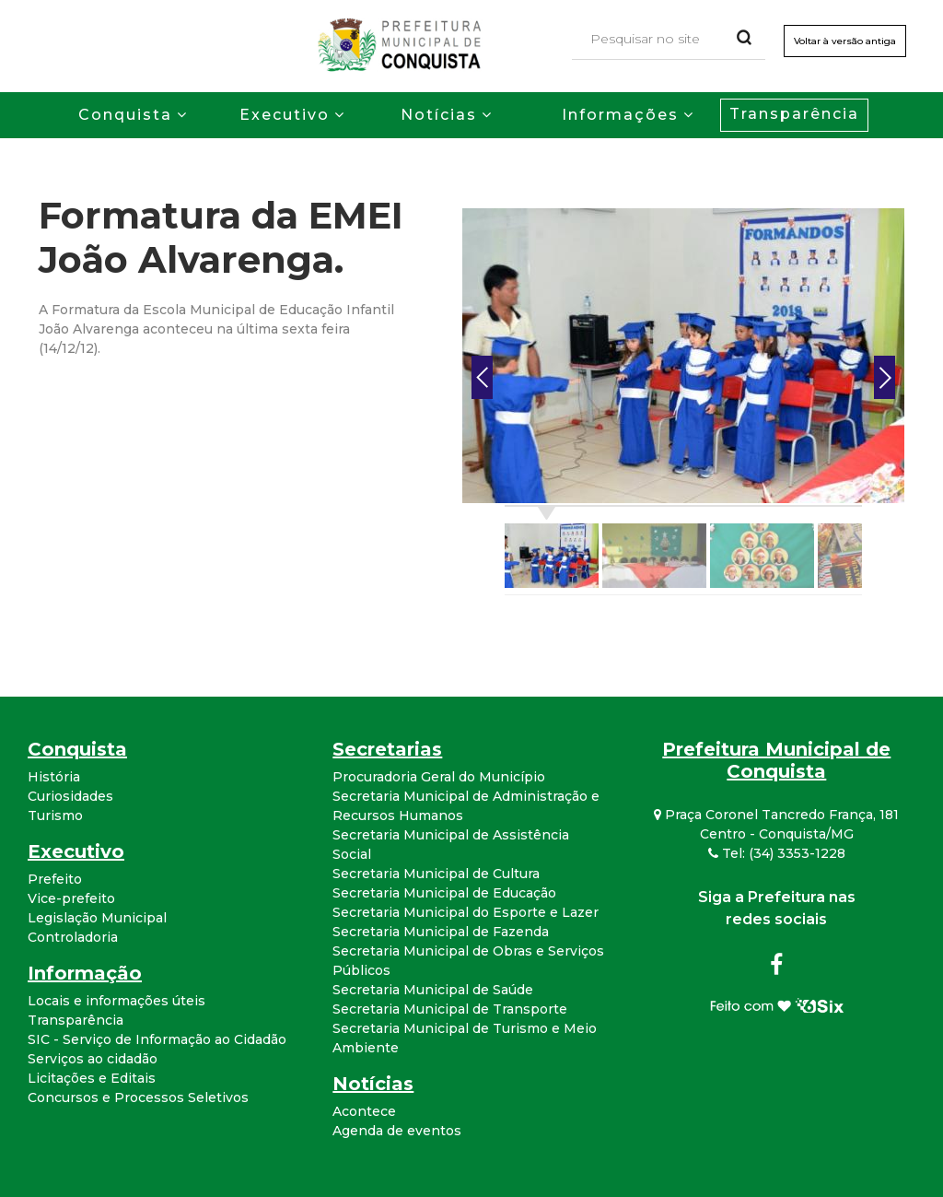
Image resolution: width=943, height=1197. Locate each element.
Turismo (55, 815)
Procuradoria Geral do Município (438, 777)
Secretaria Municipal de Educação (444, 893)
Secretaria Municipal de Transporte (449, 1009)
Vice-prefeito (71, 898)
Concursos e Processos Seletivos (138, 1097)
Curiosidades (70, 796)
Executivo (284, 114)
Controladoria (73, 937)
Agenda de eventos (396, 1130)
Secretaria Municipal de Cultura (436, 873)
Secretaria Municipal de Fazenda (440, 931)
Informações (620, 114)
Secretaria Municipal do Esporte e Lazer (465, 912)
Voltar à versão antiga (845, 41)
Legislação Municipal (97, 917)
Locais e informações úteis (116, 1000)
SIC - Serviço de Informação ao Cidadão (157, 1039)
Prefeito (55, 879)
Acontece (364, 1111)
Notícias (439, 114)
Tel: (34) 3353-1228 (776, 853)
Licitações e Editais (92, 1078)
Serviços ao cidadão (92, 1058)
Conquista (125, 114)
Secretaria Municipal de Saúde (432, 989)
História (54, 777)
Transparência (794, 114)
